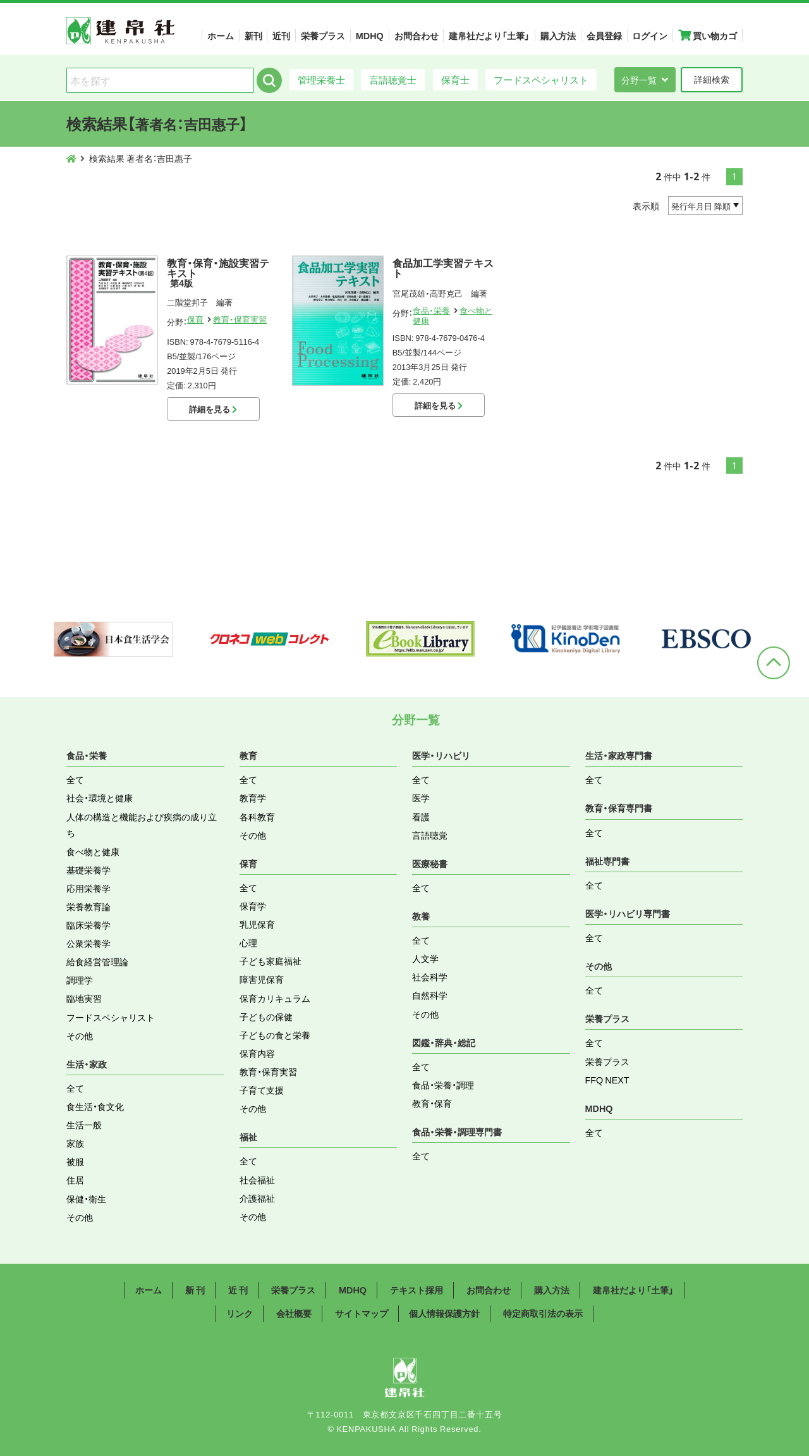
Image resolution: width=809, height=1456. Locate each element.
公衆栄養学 (88, 943)
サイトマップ (361, 1313)
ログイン (649, 35)
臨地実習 (84, 998)
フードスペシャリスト (541, 79)
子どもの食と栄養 (275, 1035)
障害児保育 (262, 979)
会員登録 (604, 35)
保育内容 (257, 1053)
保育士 (455, 79)
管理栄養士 (321, 79)
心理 (248, 942)
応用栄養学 (88, 888)
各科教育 (257, 817)
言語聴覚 (429, 835)
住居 (75, 1180)
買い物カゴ (707, 35)
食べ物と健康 (92, 851)
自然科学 (429, 995)
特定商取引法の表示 (543, 1313)
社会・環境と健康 (99, 798)
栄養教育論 (88, 906)
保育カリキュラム (275, 998)
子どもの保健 (266, 1016)
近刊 (281, 35)
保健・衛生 (86, 1199)
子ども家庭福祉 (270, 961)
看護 (421, 817)
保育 (195, 319)
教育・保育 (432, 1103)
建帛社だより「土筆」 (489, 35)
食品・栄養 (431, 310)
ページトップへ (773, 662)
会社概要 (294, 1313)
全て (75, 779)
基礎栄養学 (88, 870)
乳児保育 (257, 924)
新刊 (253, 35)
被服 (75, 1161)
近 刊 (238, 1290)
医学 (421, 798)
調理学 (79, 980)
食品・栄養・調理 (443, 1085)
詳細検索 (711, 79)
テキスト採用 (416, 1290)
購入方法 (558, 35)
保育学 (253, 906)
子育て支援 (262, 1090)
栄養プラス (323, 35)
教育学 (253, 798)
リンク (239, 1313)
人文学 (425, 958)
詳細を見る (213, 409)
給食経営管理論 (97, 961)
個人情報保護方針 (444, 1313)
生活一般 (84, 1125)
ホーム (220, 35)
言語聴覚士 (393, 79)
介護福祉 (257, 1198)
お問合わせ (416, 35)
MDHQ (370, 35)
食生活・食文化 (95, 1106)
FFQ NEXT (607, 1080)
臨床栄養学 (88, 925)
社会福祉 (257, 1180)
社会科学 (429, 977)
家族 (75, 1143)
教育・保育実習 (240, 319)
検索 (269, 80)
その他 (79, 1035)
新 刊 (195, 1290)
